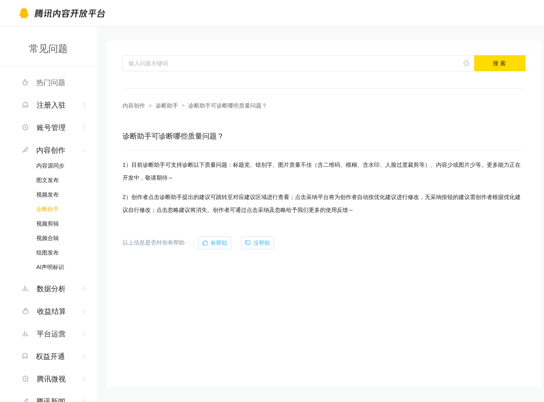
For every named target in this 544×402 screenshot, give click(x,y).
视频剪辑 (47, 223)
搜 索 (499, 63)
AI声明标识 (50, 267)
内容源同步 (50, 165)
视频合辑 (47, 238)
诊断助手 (47, 209)
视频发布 (47, 194)
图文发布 (47, 180)
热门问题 (50, 83)
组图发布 (47, 252)
